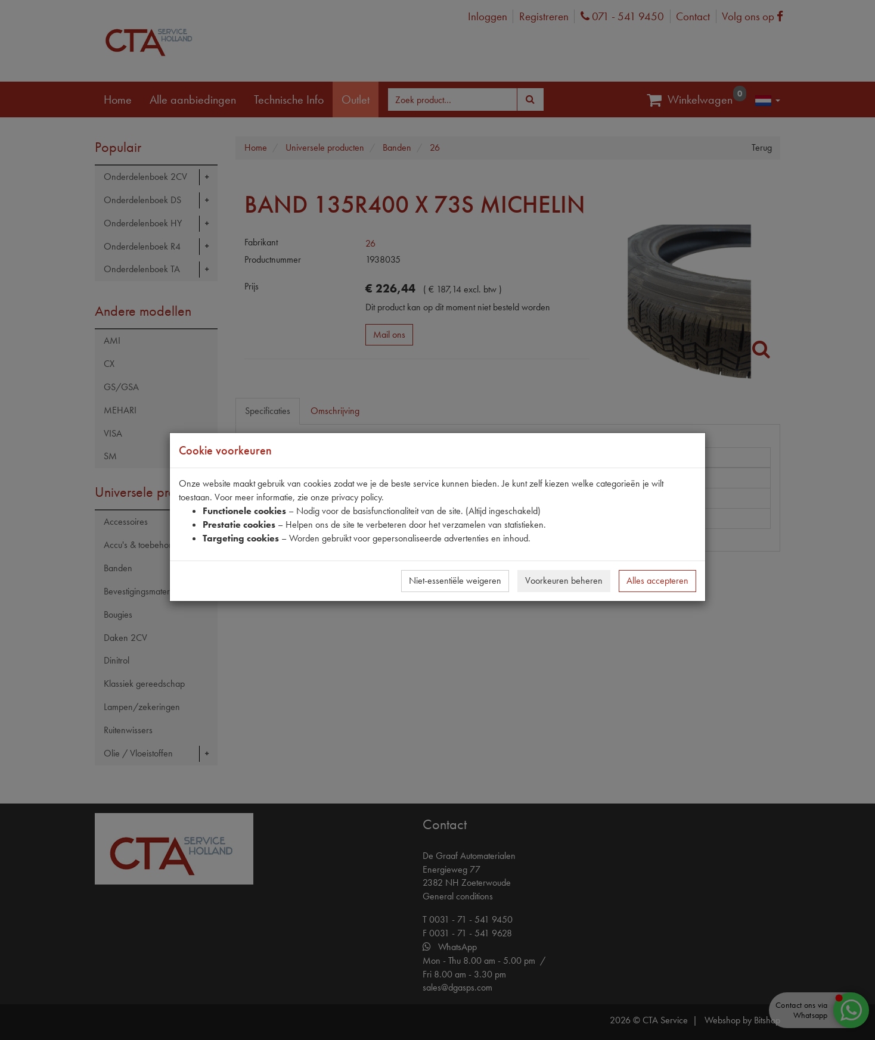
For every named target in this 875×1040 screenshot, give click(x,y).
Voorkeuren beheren (564, 580)
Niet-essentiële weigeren (455, 580)
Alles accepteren (657, 580)
